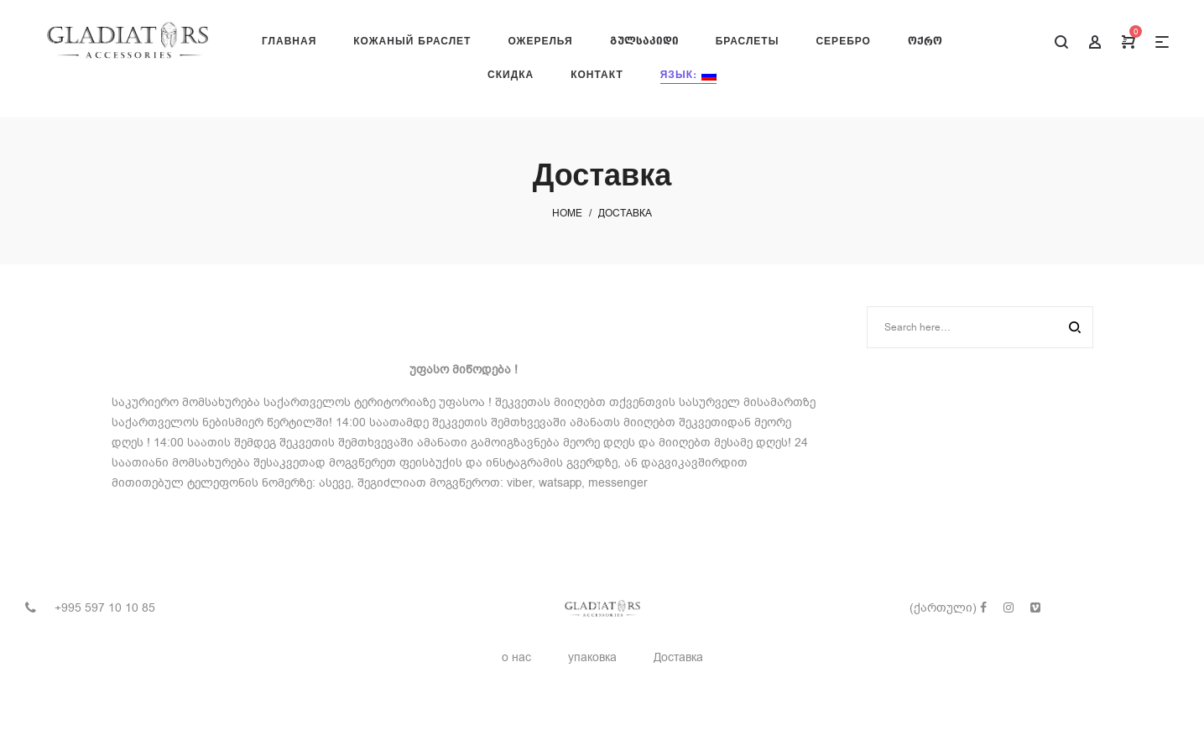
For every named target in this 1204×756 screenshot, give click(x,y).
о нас (516, 657)
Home (567, 213)
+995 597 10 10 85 (105, 608)
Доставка (678, 657)
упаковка (592, 657)
